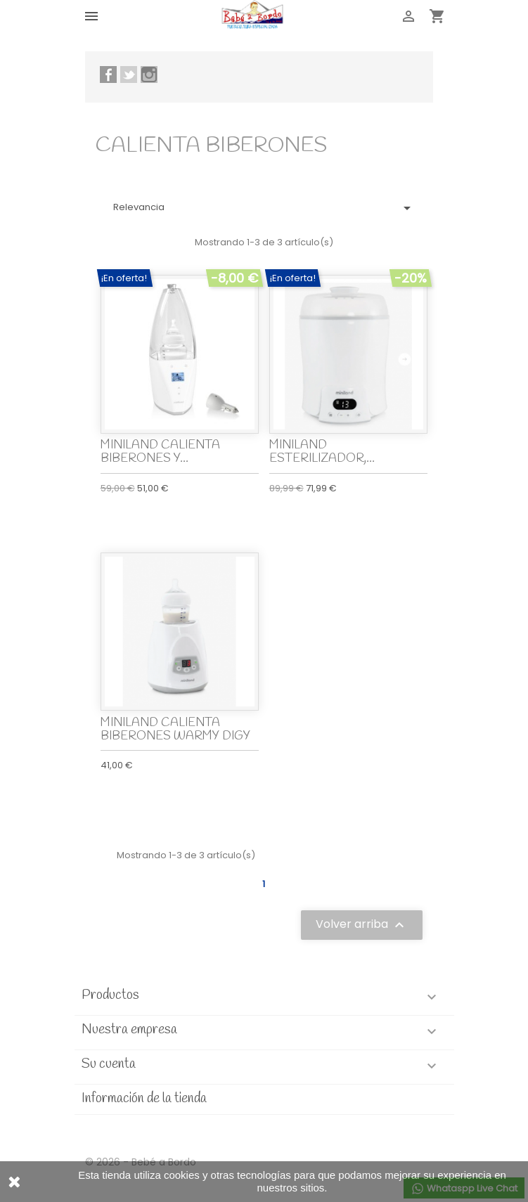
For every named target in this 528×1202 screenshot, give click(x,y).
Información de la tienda (144, 1099)
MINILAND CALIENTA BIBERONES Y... (160, 452)
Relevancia (264, 208)
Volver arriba (362, 924)
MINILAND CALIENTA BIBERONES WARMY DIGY (175, 729)
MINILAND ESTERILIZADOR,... (322, 452)
